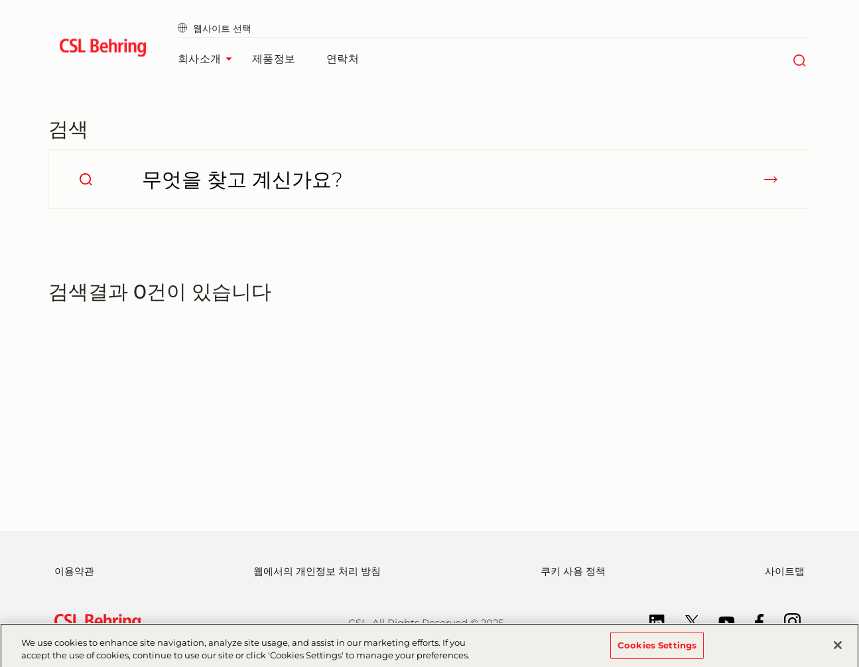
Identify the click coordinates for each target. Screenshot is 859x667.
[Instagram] (786, 621)
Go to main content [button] (0, 0)
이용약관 (74, 571)
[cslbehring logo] (103, 50)
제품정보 (274, 58)
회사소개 (208, 59)
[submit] (771, 179)
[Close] (837, 649)
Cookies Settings (657, 649)
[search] (85, 179)
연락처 (343, 58)
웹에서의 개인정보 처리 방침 (317, 571)
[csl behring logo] (94, 621)
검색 (68, 129)
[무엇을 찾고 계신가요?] (430, 179)
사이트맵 (785, 571)
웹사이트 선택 (214, 29)
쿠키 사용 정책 (573, 571)
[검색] (799, 59)
